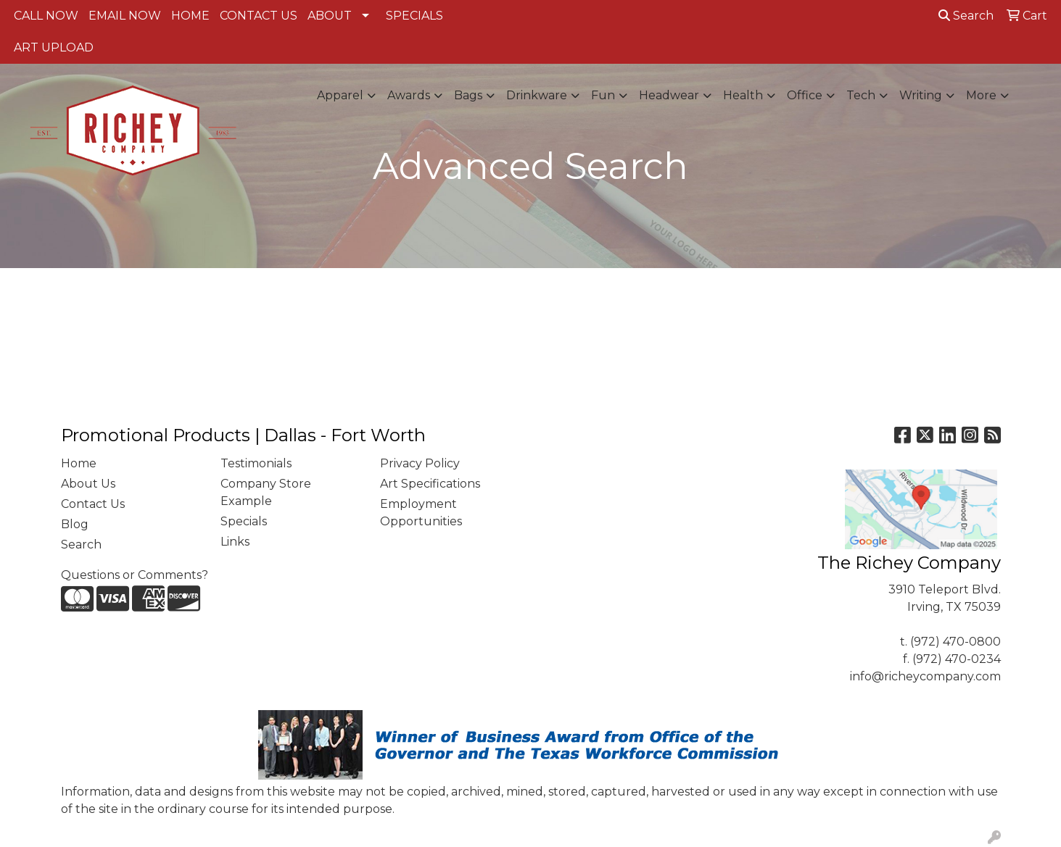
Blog (74, 524)
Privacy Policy (420, 463)
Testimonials (256, 463)
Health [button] (743, 95)
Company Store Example (265, 492)
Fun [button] (603, 95)
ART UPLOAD (54, 47)
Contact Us (93, 504)
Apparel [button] (340, 95)
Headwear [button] (669, 95)
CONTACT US (258, 15)
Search (966, 15)
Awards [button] (408, 95)
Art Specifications (430, 484)
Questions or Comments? (134, 575)
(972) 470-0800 (955, 641)
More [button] (981, 95)
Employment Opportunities (421, 512)
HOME (190, 15)
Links (234, 541)
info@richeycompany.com (925, 676)
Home (78, 463)
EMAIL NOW (124, 15)
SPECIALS (414, 15)
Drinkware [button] (536, 95)
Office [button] (804, 95)
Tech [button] (860, 95)
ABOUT (329, 15)
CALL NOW (46, 15)
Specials (243, 521)
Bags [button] (468, 95)
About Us (88, 484)
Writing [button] (920, 95)
